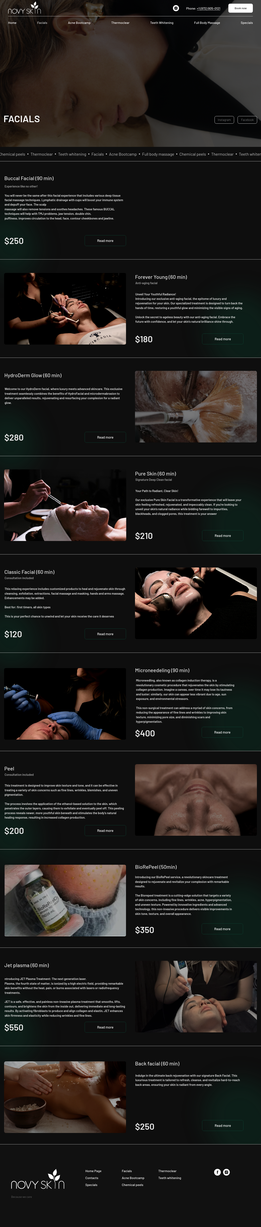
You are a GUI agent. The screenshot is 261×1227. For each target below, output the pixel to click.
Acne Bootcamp (79, 22)
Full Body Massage (207, 22)
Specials (247, 22)
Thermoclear (120, 22)
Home (12, 22)
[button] (105, 240)
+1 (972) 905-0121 (208, 8)
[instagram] (176, 8)
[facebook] (217, 1174)
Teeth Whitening (161, 22)
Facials (42, 22)
